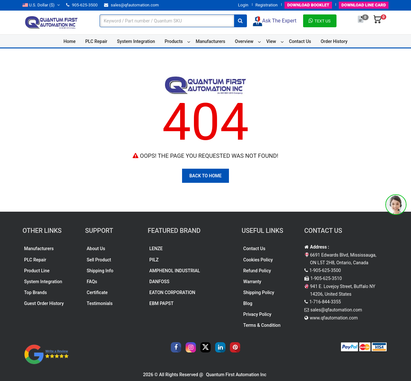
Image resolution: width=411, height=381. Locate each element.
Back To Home (205, 175)
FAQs (92, 281)
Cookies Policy (258, 259)
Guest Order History (44, 303)
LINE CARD (363, 5)
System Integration (136, 41)
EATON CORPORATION (172, 292)
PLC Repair (96, 41)
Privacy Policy (257, 314)
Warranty (252, 281)
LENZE (156, 248)
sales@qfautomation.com (131, 5)
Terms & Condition (262, 325)
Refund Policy (257, 270)
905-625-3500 (82, 5)
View (271, 41)
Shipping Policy (258, 292)
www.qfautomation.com (334, 317)
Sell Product (99, 259)
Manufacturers (210, 41)
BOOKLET (308, 5)
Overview (244, 41)
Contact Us (300, 41)
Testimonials (100, 303)
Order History (334, 41)
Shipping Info (100, 270)
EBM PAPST (161, 303)
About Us (96, 248)
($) (41, 5)
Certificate (97, 292)
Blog (247, 303)
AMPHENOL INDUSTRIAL (174, 270)
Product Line (36, 270)
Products (174, 41)
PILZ (154, 259)
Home (70, 41)
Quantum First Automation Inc (236, 374)
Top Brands (35, 292)
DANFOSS (159, 281)
